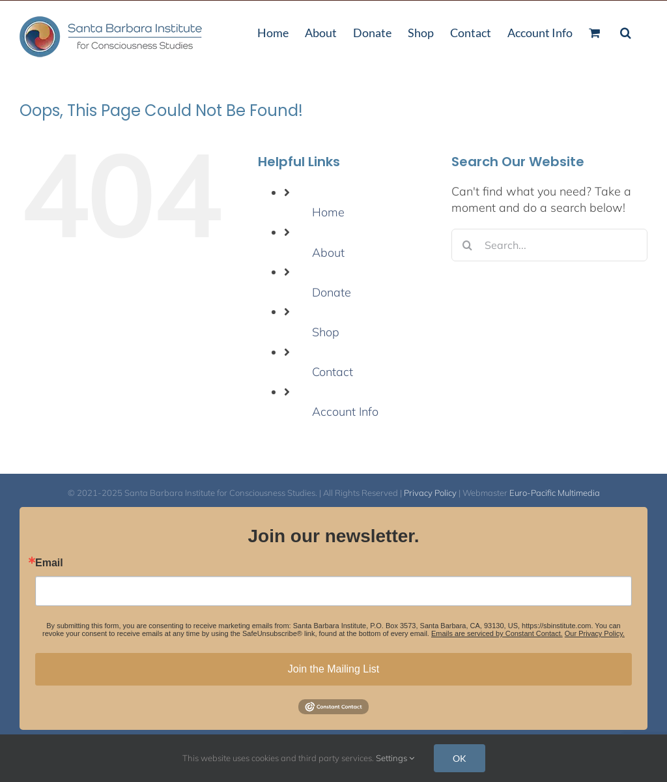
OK (459, 758)
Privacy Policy (430, 492)
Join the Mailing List (334, 668)
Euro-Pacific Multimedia (554, 492)
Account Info (345, 411)
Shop (325, 332)
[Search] (467, 245)
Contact (332, 371)
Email (49, 563)
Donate (331, 292)
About (328, 252)
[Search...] (549, 245)
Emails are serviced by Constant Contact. (497, 633)
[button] (625, 31)
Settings (395, 758)
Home (328, 212)
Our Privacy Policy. (595, 633)
